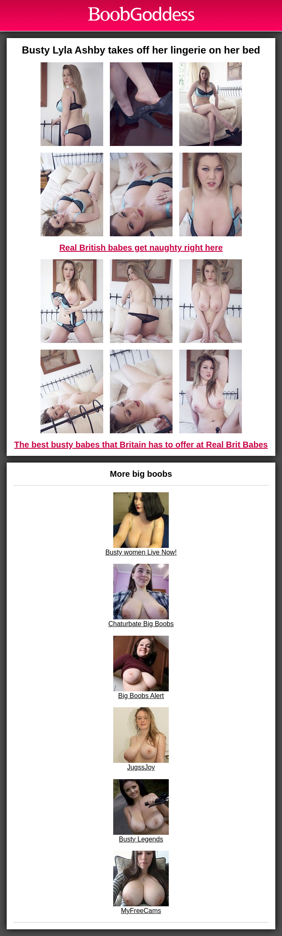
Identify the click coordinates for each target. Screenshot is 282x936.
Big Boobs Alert (141, 667)
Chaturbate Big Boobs (141, 595)
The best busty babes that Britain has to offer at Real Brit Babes (141, 444)
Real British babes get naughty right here (141, 247)
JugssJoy (141, 739)
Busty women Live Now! (141, 524)
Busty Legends (141, 811)
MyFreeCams (141, 882)
